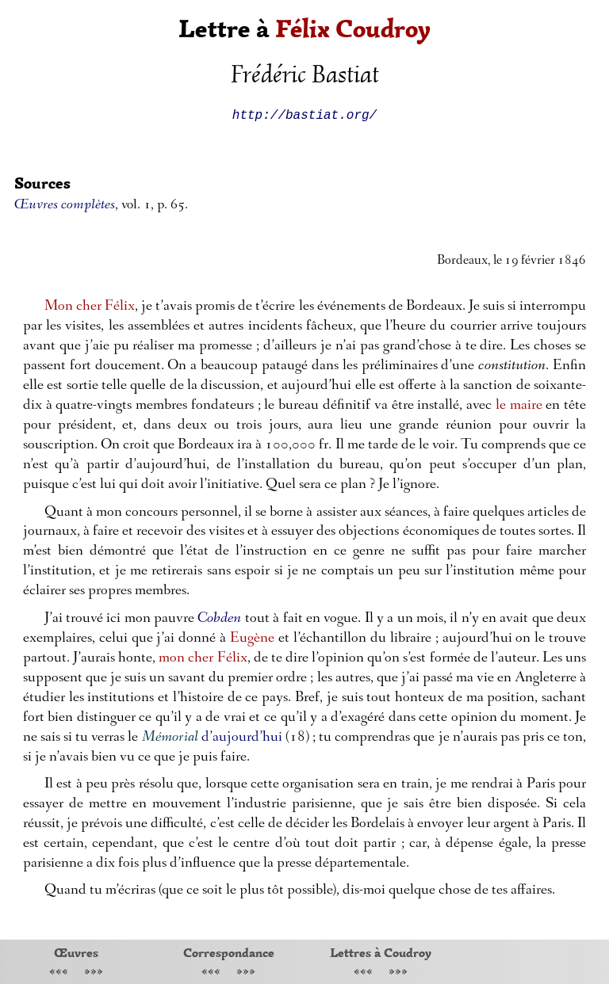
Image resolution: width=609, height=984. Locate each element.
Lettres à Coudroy (380, 952)
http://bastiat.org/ (304, 114)
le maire (519, 406)
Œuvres (76, 952)
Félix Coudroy (353, 29)
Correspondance (228, 952)
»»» (93, 972)
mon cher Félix (203, 658)
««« (58, 972)
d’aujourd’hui (241, 738)
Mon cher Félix (89, 307)
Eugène (252, 638)
